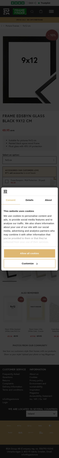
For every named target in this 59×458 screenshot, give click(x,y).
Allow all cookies (29, 253)
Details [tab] (29, 200)
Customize (29, 263)
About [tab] (48, 200)
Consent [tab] (10, 200)
